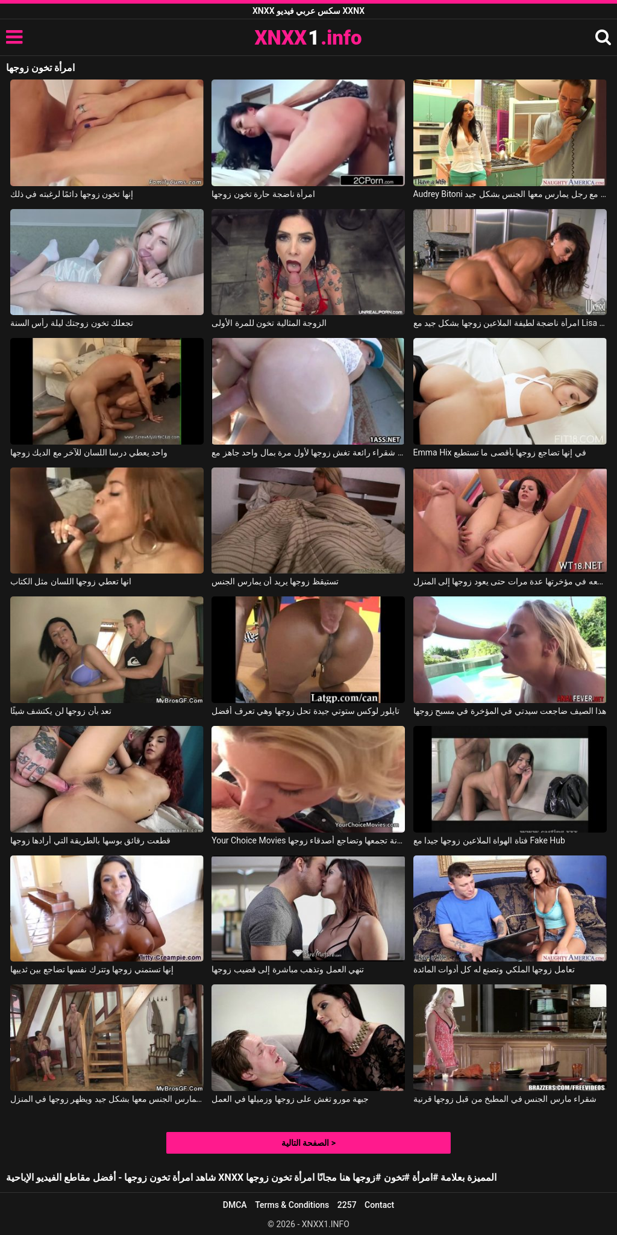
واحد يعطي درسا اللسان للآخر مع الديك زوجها (89, 452)
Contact (379, 1205)
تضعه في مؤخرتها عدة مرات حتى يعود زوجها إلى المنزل (510, 581)
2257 (347, 1205)
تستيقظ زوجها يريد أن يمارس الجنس (274, 581)
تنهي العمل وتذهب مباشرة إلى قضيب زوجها (287, 969)
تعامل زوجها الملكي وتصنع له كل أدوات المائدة (494, 969)
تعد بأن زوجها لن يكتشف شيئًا (60, 711)
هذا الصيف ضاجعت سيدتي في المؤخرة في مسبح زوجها (510, 711)
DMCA (235, 1205)
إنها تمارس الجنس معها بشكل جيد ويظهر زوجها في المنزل (107, 1099)
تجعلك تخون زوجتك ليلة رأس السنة (71, 323)
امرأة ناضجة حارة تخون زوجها (263, 194)
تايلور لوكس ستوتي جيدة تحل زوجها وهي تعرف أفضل (305, 711)
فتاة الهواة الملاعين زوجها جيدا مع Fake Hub (489, 840)
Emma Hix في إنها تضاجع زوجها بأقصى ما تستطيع (499, 452)
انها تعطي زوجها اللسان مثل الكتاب (70, 581)
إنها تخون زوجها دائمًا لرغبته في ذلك (71, 194)
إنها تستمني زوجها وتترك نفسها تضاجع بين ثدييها (92, 969)
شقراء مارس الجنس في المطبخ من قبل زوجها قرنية (505, 1099)
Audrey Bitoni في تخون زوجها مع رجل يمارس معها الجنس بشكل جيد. (510, 194)
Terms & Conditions (292, 1205)
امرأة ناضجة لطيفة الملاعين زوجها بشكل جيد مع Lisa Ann (510, 323)
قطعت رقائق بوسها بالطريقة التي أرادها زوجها (90, 840)
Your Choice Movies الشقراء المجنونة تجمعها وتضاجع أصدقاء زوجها (308, 840)
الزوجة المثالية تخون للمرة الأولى (269, 323)
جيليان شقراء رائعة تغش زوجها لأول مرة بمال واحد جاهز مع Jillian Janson (308, 452)
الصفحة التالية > (308, 1143)
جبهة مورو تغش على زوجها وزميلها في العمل (290, 1099)
